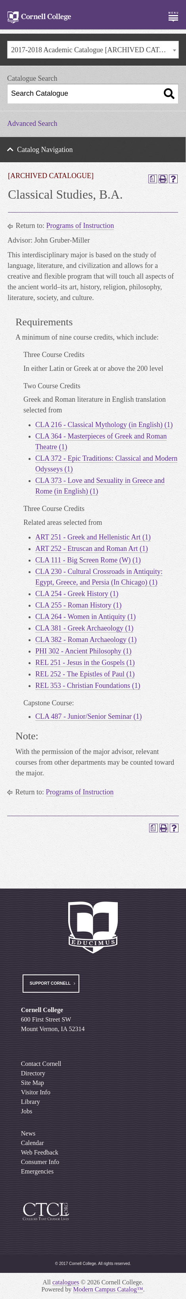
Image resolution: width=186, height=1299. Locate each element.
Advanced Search (32, 123)
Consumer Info (40, 1161)
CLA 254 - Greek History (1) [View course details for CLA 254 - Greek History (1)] (76, 594)
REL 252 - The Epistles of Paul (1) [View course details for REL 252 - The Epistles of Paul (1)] (84, 674)
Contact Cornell (41, 1063)
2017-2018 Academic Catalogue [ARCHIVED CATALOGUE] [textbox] (94, 50)
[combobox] (93, 50)
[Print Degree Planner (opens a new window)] (152, 179)
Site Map (32, 1082)
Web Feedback (39, 1152)
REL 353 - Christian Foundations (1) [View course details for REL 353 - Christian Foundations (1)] (87, 685)
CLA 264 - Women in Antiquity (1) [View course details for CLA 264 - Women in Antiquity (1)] (85, 617)
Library (30, 1101)
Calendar (32, 1142)
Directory (33, 1073)
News (28, 1133)
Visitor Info (35, 1092)
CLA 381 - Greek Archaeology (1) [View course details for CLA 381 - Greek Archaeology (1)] (84, 628)
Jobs (26, 1111)
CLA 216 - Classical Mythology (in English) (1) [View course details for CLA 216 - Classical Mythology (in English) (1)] (104, 425)
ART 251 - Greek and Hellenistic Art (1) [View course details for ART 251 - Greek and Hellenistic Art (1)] (93, 537)
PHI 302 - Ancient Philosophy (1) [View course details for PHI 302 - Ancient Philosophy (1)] (83, 651)
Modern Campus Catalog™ (108, 1289)
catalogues (65, 1282)
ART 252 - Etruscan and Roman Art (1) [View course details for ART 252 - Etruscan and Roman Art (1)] (91, 549)
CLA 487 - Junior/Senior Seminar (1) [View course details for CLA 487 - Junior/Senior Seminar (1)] (88, 716)
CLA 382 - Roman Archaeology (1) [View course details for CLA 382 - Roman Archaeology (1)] (85, 640)
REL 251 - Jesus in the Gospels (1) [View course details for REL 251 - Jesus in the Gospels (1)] (85, 663)
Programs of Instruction (80, 226)
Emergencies (37, 1171)
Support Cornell (50, 983)
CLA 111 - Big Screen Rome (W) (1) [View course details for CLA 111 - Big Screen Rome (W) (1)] (88, 560)
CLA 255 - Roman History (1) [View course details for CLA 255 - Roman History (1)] (78, 605)
